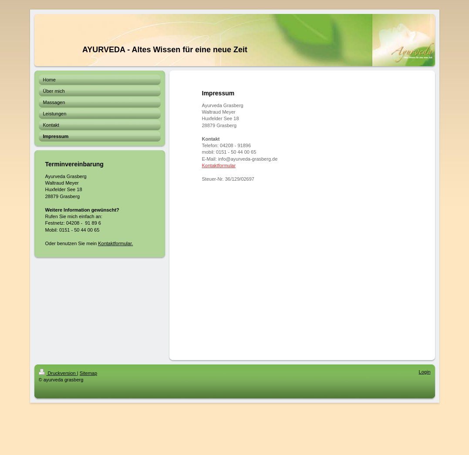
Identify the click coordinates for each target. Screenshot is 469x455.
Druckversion (58, 373)
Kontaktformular (115, 243)
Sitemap (88, 373)
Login (425, 371)
